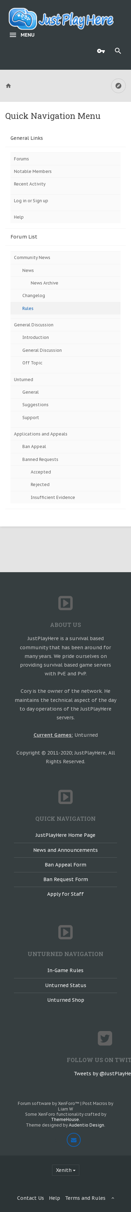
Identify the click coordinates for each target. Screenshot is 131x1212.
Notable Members (33, 171)
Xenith (64, 1170)
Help (19, 217)
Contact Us (30, 1198)
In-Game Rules (65, 970)
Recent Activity (29, 184)
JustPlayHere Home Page (65, 835)
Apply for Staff (65, 894)
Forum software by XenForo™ (49, 1103)
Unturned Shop (65, 1000)
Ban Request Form (65, 879)
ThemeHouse (65, 1119)
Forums (21, 158)
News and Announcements (65, 850)
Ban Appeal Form (65, 865)
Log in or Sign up (31, 200)
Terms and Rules (85, 1198)
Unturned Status (65, 985)
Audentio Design (86, 1125)
